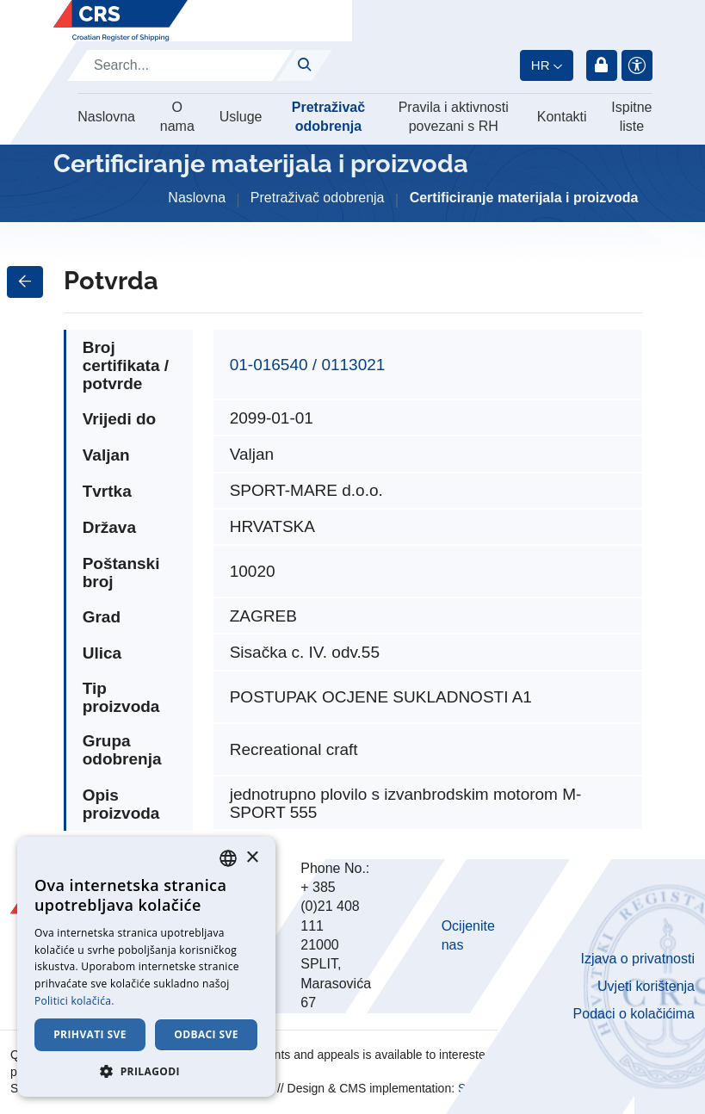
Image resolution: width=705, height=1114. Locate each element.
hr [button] (540, 65)
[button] (146, 1071)
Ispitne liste (631, 116)
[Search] (180, 65)
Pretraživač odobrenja (328, 116)
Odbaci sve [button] (206, 1034)
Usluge (241, 116)
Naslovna (106, 116)
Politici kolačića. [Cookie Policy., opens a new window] (74, 1000)
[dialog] (146, 967)
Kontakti (562, 116)
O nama (177, 116)
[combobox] (228, 858)
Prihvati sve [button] (90, 1034)
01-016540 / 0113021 (308, 365)
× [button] (251, 857)
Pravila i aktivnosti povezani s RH (454, 116)
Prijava (601, 65)
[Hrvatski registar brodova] (120, 20)
